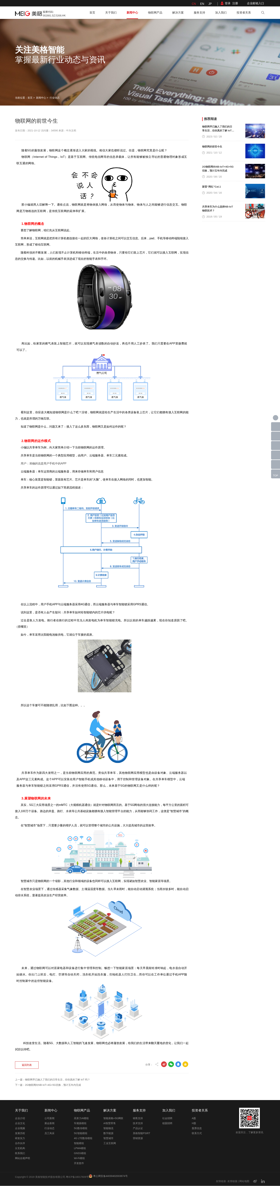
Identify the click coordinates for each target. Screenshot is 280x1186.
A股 (194, 1118)
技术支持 (138, 1123)
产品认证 (138, 1128)
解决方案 (178, 12)
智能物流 (108, 1128)
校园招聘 (167, 1123)
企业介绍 (20, 1118)
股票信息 (197, 1128)
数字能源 (108, 1133)
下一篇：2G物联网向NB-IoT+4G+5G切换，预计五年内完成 (48, 1052)
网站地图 (244, 1181)
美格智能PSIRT (141, 1133)
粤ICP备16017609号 (77, 1177)
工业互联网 (109, 1143)
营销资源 (138, 1138)
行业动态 (55, 97)
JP (210, 3)
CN (194, 3)
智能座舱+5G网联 (113, 1118)
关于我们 (111, 12)
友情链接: (221, 1181)
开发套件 (79, 1163)
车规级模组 (80, 1123)
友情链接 (232, 1181)
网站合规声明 (22, 1158)
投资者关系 (244, 12)
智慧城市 (108, 1138)
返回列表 (27, 1032)
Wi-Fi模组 (79, 1158)
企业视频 (20, 1128)
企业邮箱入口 (255, 3)
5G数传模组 (80, 1128)
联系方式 (197, 1133)
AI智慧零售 (109, 1123)
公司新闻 (49, 1118)
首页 (92, 12)
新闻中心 (132, 12)
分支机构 (20, 1148)
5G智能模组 (80, 1133)
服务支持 (199, 12)
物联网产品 (155, 12)
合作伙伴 (20, 1143)
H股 (194, 1123)
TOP (275, 475)
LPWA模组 (80, 1148)
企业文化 (20, 1123)
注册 (235, 3)
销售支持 (138, 1118)
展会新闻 (49, 1123)
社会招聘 (167, 1118)
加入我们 (221, 12)
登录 (228, 3)
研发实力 (20, 1138)
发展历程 (20, 1133)
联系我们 (20, 1153)
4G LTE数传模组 (83, 1138)
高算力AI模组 (81, 1118)
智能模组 (79, 1143)
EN (202, 3)
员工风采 (49, 1133)
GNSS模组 (80, 1153)
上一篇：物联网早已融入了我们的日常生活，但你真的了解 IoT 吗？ (52, 1046)
